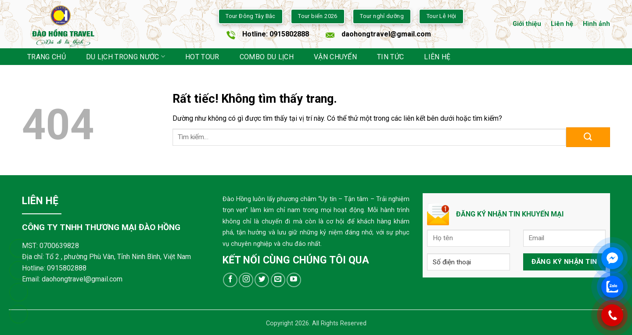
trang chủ (46, 57)
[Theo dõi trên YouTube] (294, 280)
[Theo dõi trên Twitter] (262, 280)
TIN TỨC (390, 57)
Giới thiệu (527, 24)
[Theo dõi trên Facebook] (230, 280)
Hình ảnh (596, 24)
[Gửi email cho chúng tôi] (278, 280)
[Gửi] (588, 137)
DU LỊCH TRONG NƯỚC (125, 56)
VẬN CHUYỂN (335, 57)
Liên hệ (562, 24)
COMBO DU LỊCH (267, 57)
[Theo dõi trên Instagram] (246, 280)
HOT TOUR (202, 57)
